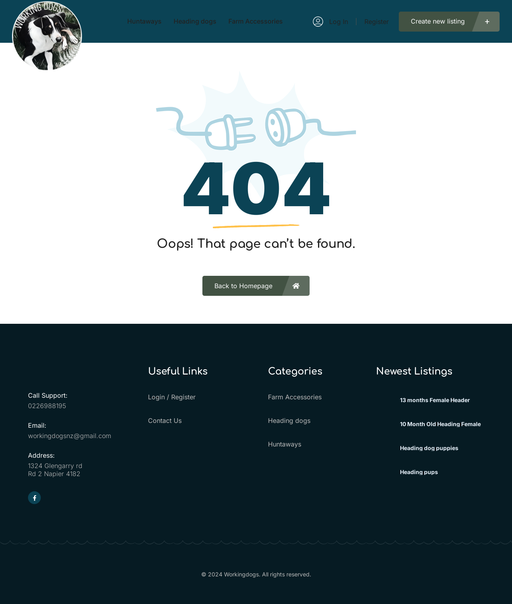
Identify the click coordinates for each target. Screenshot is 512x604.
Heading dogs (289, 421)
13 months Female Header (435, 400)
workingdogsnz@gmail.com (69, 436)
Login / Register (172, 397)
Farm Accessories (295, 397)
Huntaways (284, 444)
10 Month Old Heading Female (440, 424)
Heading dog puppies (429, 448)
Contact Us (165, 421)
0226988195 (47, 406)
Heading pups (419, 472)
